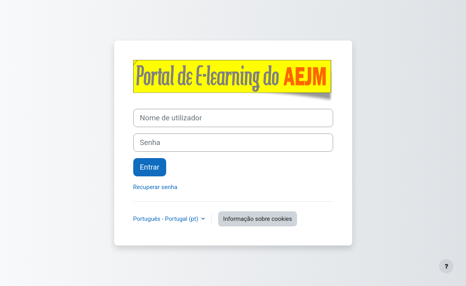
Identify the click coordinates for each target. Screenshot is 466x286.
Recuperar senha (155, 187)
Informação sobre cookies (257, 218)
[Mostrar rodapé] (446, 266)
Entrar (149, 167)
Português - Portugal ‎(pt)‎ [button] (166, 218)
